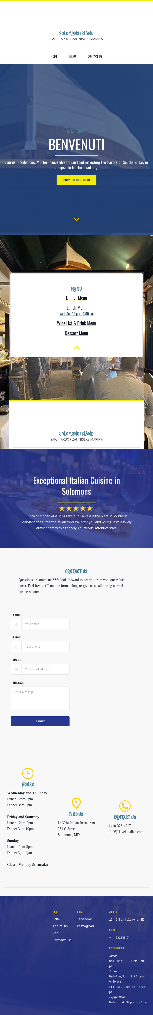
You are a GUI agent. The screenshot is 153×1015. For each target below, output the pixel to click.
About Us (60, 926)
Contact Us (62, 940)
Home (54, 56)
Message (18, 684)
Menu (72, 56)
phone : (17, 638)
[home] (76, 31)
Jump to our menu (76, 180)
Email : (17, 661)
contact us (95, 56)
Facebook (84, 919)
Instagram (85, 926)
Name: (16, 616)
